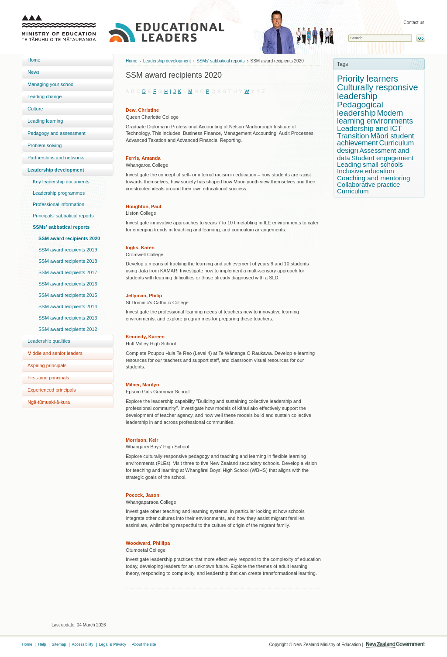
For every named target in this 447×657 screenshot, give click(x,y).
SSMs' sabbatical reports (61, 227)
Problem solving (45, 145)
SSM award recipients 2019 (67, 249)
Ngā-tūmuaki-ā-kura (49, 402)
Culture (35, 108)
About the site (144, 644)
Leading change (45, 96)
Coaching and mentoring (373, 178)
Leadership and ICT (369, 128)
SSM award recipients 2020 (69, 238)
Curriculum (353, 191)
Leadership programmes (59, 193)
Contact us (413, 22)
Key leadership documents (61, 181)
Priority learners (367, 78)
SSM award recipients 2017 (67, 272)
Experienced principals (52, 389)
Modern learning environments (375, 117)
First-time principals (48, 377)
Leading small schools (370, 164)
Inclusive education (365, 171)
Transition (353, 136)
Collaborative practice (368, 184)
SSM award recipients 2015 (67, 295)
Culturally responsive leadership (377, 92)
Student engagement (382, 158)
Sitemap (59, 644)
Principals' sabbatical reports (63, 215)
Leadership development (56, 169)
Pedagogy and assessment (57, 133)
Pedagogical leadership (360, 108)
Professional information (58, 204)
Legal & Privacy (113, 644)
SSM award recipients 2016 (67, 283)
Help (42, 644)
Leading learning (45, 121)
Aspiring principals (47, 365)
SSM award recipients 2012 (67, 329)
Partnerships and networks (56, 157)
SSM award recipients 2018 (67, 261)
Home (34, 59)
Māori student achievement (375, 140)
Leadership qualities (49, 341)
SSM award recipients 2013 (67, 317)
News (34, 72)
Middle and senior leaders (55, 353)
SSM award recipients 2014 (67, 306)
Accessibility (82, 644)
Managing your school (51, 84)
